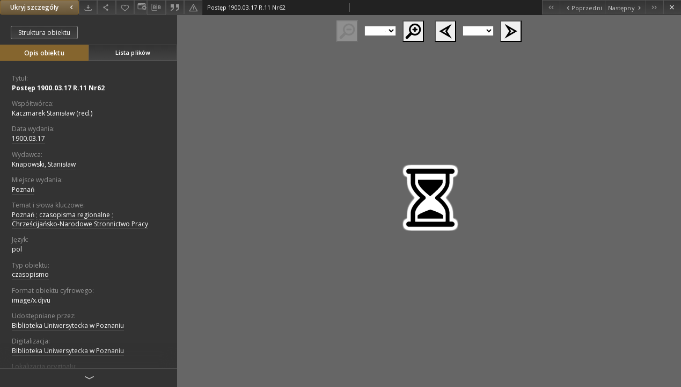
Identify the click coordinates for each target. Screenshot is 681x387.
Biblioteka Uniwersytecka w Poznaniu (68, 325)
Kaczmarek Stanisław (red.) (52, 113)
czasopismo (30, 274)
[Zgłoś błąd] (193, 7)
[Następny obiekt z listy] (625, 7)
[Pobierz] (88, 7)
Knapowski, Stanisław (44, 164)
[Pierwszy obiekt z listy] (551, 7)
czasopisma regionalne (74, 214)
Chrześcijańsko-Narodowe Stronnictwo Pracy (80, 223)
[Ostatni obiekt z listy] (654, 7)
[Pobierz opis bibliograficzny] (156, 7)
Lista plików (132, 52)
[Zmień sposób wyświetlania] (140, 7)
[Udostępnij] (106, 7)
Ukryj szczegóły (43, 7)
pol (17, 249)
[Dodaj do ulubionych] (125, 7)
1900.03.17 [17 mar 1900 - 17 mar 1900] (28, 138)
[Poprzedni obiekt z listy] (582, 7)
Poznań (23, 189)
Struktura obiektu (44, 32)
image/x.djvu (31, 300)
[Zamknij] (672, 7)
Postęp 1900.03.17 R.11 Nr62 (58, 87)
